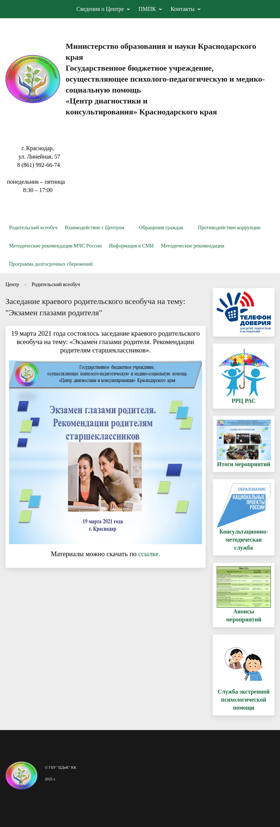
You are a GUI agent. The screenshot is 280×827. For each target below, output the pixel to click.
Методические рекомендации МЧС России (55, 246)
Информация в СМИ (131, 246)
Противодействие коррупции (229, 227)
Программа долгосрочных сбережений (51, 264)
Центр (12, 284)
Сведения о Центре (100, 9)
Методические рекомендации (192, 246)
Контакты (183, 9)
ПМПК (147, 9)
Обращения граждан (161, 227)
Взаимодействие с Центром (94, 227)
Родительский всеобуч (33, 227)
